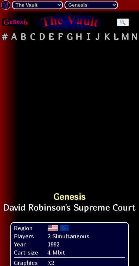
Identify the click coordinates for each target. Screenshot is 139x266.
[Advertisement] (69, 113)
